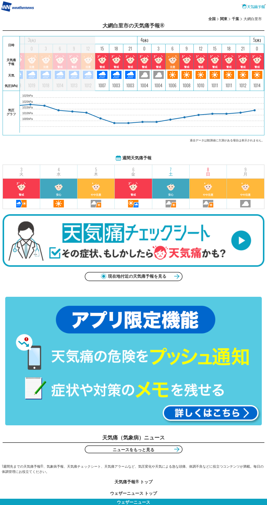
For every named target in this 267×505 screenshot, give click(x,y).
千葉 (235, 18)
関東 (223, 18)
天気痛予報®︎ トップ (133, 481)
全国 (212, 18)
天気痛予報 (254, 6)
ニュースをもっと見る (133, 449)
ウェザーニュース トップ (133, 493)
